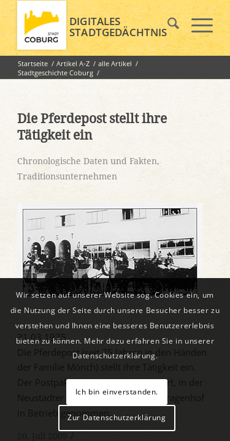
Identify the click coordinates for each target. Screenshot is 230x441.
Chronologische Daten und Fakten (87, 161)
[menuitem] (167, 25)
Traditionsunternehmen (67, 176)
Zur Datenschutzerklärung (116, 417)
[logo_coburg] (95, 25)
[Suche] (167, 25)
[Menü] (196, 25)
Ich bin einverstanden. (116, 391)
